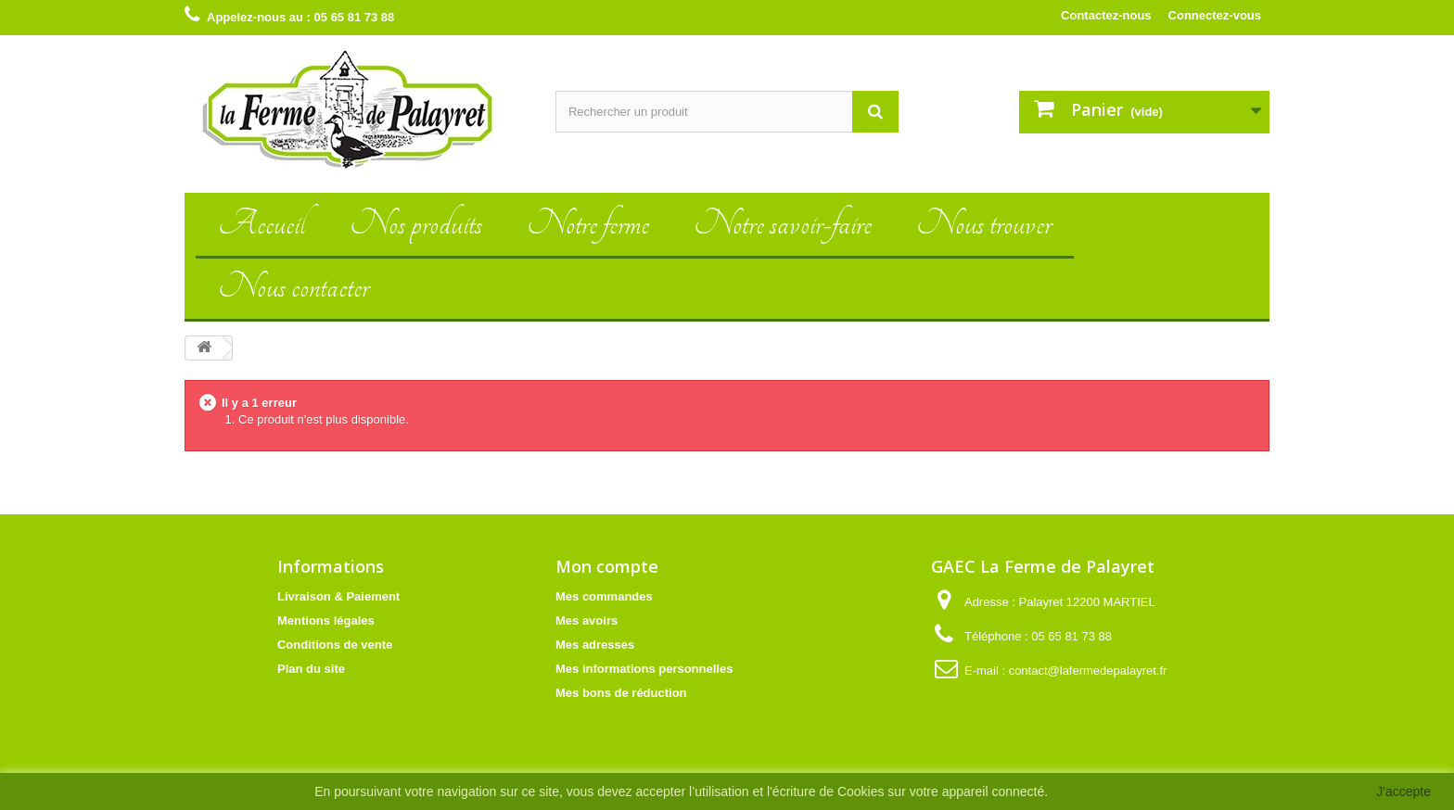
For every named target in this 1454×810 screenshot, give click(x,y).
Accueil (261, 224)
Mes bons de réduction (621, 693)
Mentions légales (326, 620)
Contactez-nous (1106, 15)
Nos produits (416, 224)
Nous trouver (984, 224)
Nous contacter (293, 287)
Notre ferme (588, 224)
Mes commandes (604, 596)
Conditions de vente (334, 645)
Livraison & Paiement (338, 596)
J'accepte (1403, 791)
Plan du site (311, 669)
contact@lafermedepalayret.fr (1088, 670)
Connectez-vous (1214, 15)
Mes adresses (594, 645)
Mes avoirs (586, 620)
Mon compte (606, 566)
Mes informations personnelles (644, 669)
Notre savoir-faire (783, 224)
